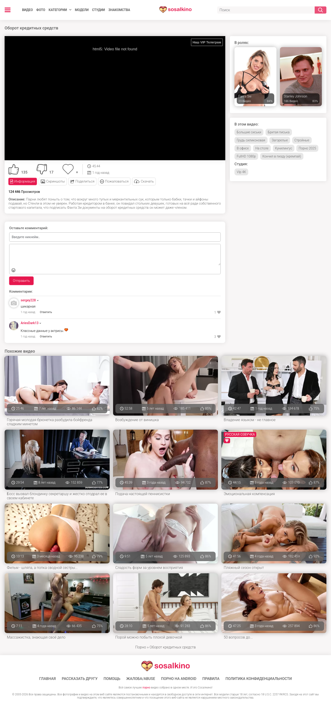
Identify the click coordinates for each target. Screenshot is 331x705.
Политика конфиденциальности (258, 679)
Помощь (111, 679)
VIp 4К (241, 172)
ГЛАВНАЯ (47, 679)
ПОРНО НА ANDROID (179, 679)
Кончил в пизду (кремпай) (282, 156)
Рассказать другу (80, 679)
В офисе (243, 148)
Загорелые (280, 140)
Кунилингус (283, 148)
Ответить (46, 312)
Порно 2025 (307, 148)
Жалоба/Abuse (140, 679)
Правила (211, 679)
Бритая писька (279, 132)
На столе (261, 148)
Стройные (301, 140)
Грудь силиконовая (251, 140)
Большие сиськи (249, 132)
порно (146, 687)
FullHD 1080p (246, 156)
